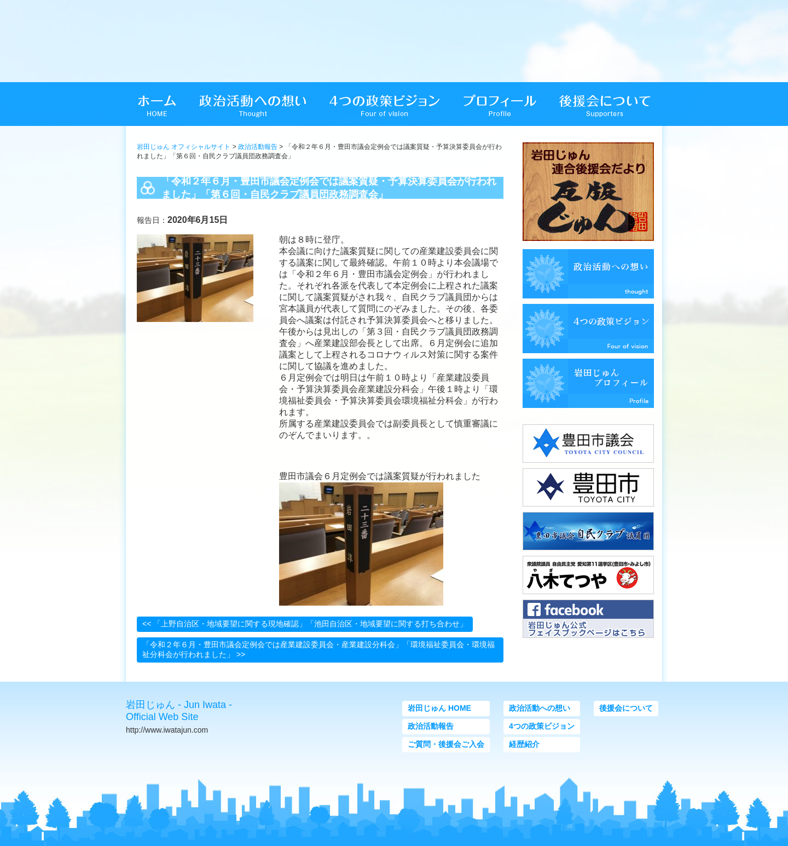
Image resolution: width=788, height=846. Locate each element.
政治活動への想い (539, 708)
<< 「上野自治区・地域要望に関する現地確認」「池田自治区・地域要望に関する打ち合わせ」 (304, 623)
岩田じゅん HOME (439, 708)
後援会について (626, 708)
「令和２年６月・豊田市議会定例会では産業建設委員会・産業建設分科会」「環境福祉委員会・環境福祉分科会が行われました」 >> (318, 649)
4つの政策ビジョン (542, 726)
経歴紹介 (524, 744)
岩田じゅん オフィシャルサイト (183, 147)
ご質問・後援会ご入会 (446, 744)
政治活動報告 (257, 147)
